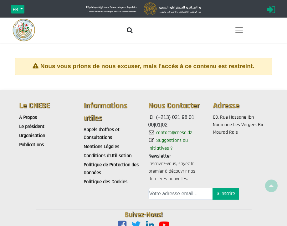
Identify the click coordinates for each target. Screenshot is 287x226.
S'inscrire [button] (226, 193)
